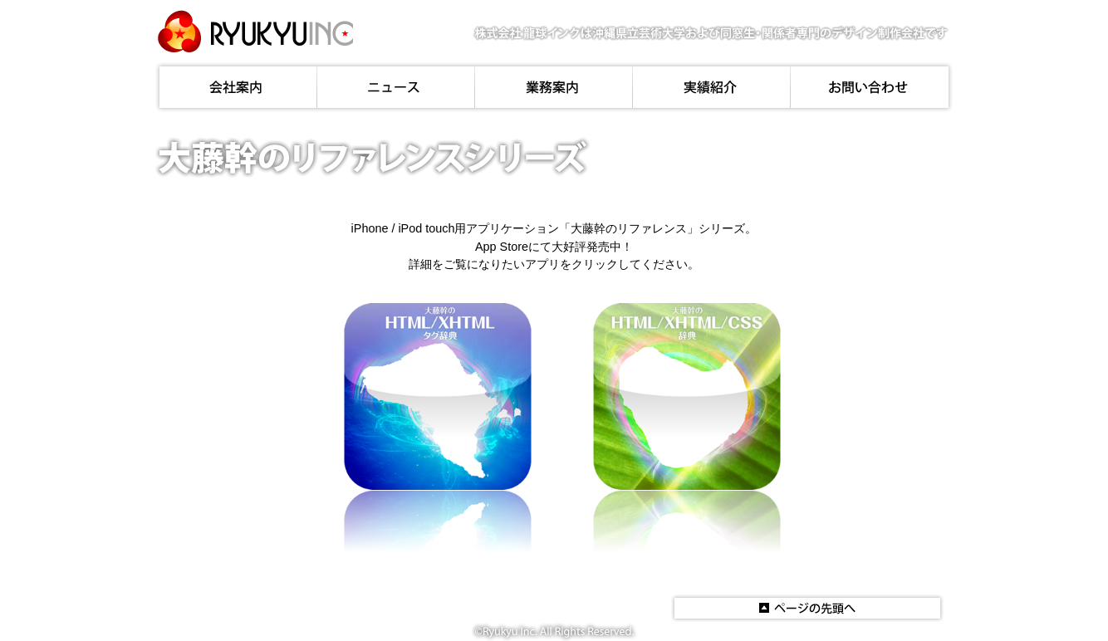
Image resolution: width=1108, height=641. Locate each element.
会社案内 (236, 87)
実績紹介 (712, 87)
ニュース (396, 87)
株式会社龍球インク (255, 31)
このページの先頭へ (807, 608)
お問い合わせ (872, 87)
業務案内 (554, 87)
